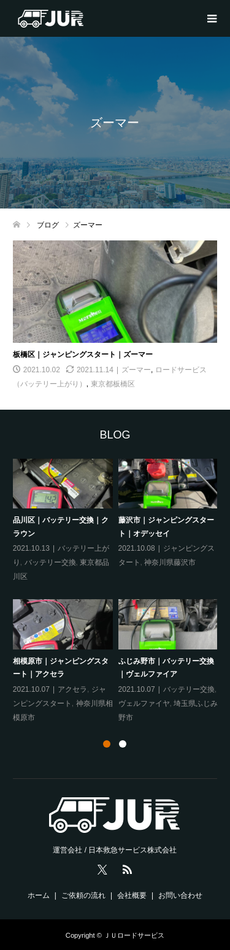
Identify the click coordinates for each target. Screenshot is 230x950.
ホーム (39, 895)
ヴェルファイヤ (144, 703)
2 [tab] (122, 744)
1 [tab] (106, 744)
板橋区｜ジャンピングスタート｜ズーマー (83, 354)
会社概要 (132, 895)
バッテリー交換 (50, 562)
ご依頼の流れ (83, 895)
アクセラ (72, 689)
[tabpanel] (118, 592)
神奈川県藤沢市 (170, 562)
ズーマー (136, 370)
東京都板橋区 (113, 384)
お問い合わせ (180, 895)
